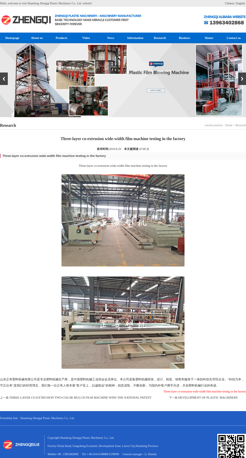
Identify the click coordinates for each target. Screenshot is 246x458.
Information (135, 38)
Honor (209, 38)
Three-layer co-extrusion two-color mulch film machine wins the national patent (80, 397)
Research (160, 38)
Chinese (229, 3)
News (110, 38)
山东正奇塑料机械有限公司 (18, 379)
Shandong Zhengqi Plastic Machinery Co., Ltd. (47, 418)
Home (229, 125)
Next (242, 79)
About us (37, 38)
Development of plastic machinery (208, 397)
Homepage (12, 38)
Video (86, 38)
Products (61, 38)
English (240, 3)
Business (184, 38)
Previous (4, 79)
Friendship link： (10, 418)
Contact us (234, 38)
